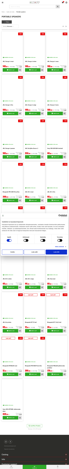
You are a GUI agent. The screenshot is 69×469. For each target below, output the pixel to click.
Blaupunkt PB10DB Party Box (33, 366)
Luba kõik (56, 252)
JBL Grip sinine (7, 322)
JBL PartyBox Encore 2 (31, 148)
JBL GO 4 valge (29, 279)
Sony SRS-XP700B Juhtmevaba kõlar (11, 410)
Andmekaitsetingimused (10, 446)
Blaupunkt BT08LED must (10, 366)
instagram (6, 441)
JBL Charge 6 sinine (30, 61)
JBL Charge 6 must (8, 61)
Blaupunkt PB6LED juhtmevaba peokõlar (56, 367)
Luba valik (34, 252)
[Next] (66, 26)
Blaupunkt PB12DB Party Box (11, 192)
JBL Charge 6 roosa (53, 61)
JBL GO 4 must (29, 192)
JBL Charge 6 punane (9, 148)
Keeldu (12, 252)
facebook (10, 441)
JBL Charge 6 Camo (53, 105)
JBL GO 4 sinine (7, 279)
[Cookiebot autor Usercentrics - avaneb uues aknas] (59, 215)
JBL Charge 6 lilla (8, 105)
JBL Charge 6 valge (30, 105)
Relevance (10, 26)
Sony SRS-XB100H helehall (55, 148)
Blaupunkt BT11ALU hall (54, 322)
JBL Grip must (51, 279)
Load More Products (35, 426)
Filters (6, 22)
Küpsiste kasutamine (9, 449)
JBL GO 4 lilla (51, 192)
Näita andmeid (59, 246)
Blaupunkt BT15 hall (31, 322)
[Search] (34, 6)
